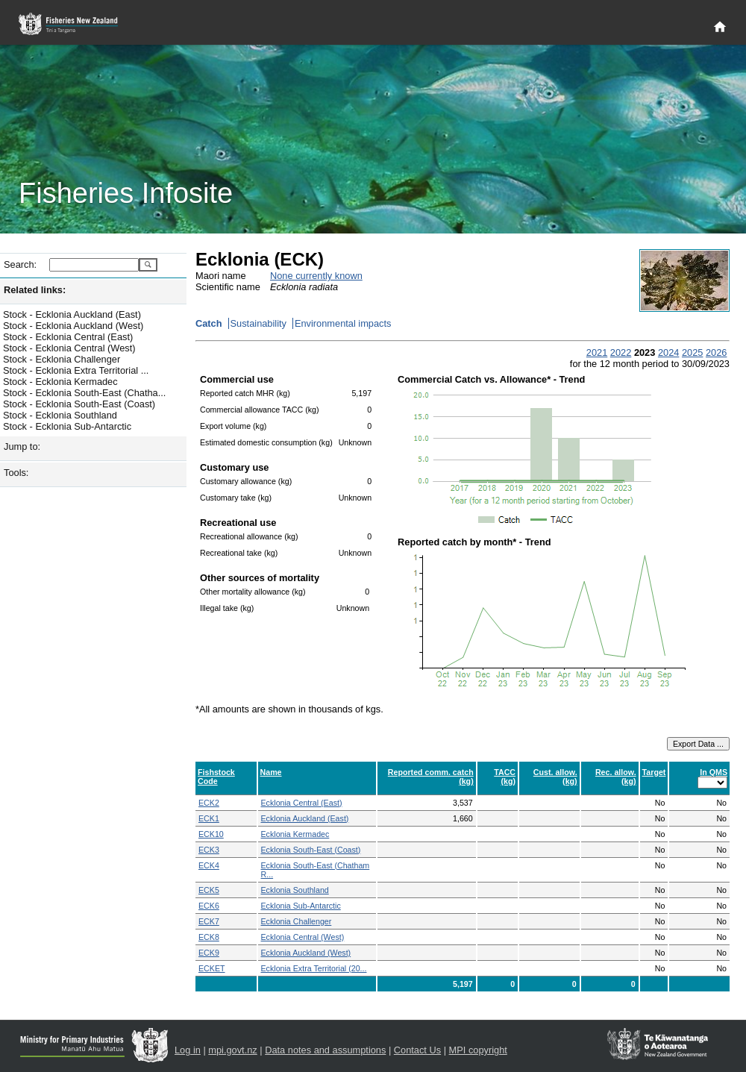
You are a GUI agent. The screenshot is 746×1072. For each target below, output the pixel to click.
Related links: (35, 289)
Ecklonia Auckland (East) (305, 818)
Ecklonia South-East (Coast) (311, 849)
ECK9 (208, 952)
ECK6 (208, 905)
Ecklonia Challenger (296, 921)
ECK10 (211, 834)
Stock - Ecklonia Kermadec (60, 381)
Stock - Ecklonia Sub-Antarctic (67, 426)
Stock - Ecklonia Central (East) (68, 336)
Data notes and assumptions (325, 1050)
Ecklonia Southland (295, 890)
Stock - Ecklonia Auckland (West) (73, 325)
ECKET (211, 968)
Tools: (16, 472)
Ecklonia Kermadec (295, 834)
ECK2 (208, 802)
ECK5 (208, 890)
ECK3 (208, 849)
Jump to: (22, 446)
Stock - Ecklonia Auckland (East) (72, 314)
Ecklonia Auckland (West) (306, 952)
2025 (692, 352)
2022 (620, 352)
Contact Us (417, 1050)
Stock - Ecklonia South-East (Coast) (79, 404)
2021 (596, 352)
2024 (668, 352)
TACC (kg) (504, 777)
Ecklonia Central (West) (303, 936)
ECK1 (208, 818)
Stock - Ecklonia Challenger (61, 359)
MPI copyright (478, 1050)
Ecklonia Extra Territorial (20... (314, 968)
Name (271, 772)
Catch (208, 323)
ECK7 (208, 921)
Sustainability (258, 323)
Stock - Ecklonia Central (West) (69, 348)
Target (654, 772)
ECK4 (208, 865)
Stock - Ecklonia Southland (60, 415)
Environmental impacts (343, 323)
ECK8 (208, 936)
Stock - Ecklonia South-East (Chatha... (84, 392)
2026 (716, 352)
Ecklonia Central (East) (301, 802)
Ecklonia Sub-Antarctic (301, 905)
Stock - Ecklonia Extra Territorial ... (75, 370)
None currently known (316, 275)
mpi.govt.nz (232, 1050)
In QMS (713, 772)
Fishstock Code (216, 777)
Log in (188, 1050)
